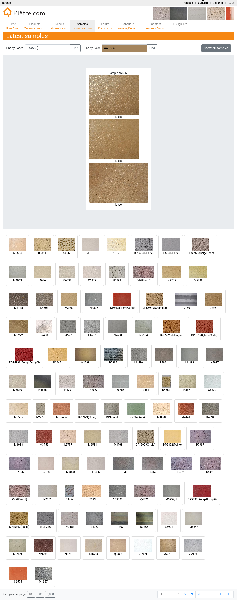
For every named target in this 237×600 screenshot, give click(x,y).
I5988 (46, 472)
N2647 (57, 362)
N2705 (172, 280)
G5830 (212, 389)
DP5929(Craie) (87, 417)
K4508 (44, 307)
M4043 (17, 280)
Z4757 (95, 526)
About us (127, 26)
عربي (231, 2)
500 (40, 594)
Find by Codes (14, 48)
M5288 (198, 280)
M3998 (85, 362)
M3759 (44, 444)
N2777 (40, 417)
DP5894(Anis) (136, 417)
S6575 (18, 581)
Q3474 (69, 499)
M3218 (91, 253)
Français (187, 2)
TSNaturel (112, 417)
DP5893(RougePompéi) (202, 499)
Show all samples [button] (216, 48)
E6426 (96, 472)
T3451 (145, 389)
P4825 (181, 472)
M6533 (92, 444)
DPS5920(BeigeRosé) (200, 253)
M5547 (193, 526)
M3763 (118, 444)
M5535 (18, 417)
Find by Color (92, 48)
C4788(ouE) (19, 499)
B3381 (42, 253)
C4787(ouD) (143, 280)
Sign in (178, 24)
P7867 (119, 526)
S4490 (210, 472)
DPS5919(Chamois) (154, 307)
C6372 (92, 280)
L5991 (164, 362)
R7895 (113, 362)
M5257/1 (171, 499)
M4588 (42, 389)
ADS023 (117, 499)
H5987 (215, 362)
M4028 (70, 472)
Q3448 (118, 554)
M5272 (18, 335)
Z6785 (120, 389)
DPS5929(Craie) (145, 444)
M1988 (18, 444)
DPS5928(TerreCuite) (204, 335)
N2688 (118, 335)
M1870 (161, 417)
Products (33, 26)
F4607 (92, 335)
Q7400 (44, 335)
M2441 (186, 417)
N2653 (93, 389)
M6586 (17, 389)
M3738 (18, 307)
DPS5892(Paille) (19, 526)
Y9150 (186, 307)
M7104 (143, 335)
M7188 (70, 526)
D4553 (166, 389)
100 (31, 594)
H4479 (67, 389)
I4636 (42, 280)
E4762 (152, 472)
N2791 (117, 253)
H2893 (117, 280)
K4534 (210, 417)
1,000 (50, 594)
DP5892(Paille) (172, 444)
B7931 (123, 472)
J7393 (92, 499)
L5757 (68, 444)
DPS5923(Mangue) (171, 335)
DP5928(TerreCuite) (122, 307)
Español (218, 2)
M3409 (69, 307)
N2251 (47, 499)
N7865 (144, 526)
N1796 (69, 554)
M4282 (189, 362)
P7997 (200, 444)
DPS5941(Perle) (144, 253)
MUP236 (45, 526)
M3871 (187, 389)
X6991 (169, 526)
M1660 (93, 554)
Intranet (6, 2)
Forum (105, 26)
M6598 (67, 280)
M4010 (168, 554)
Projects (59, 26)
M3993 (17, 554)
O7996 (19, 472)
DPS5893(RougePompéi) (24, 362)
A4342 (66, 253)
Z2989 (193, 554)
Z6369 (143, 554)
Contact (155, 26)
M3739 (43, 554)
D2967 (214, 307)
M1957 (43, 581)
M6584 (17, 253)
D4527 (68, 335)
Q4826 (144, 499)
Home (12, 26)
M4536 (138, 362)
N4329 (94, 307)
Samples (82, 26)
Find (75, 48)
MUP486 (61, 417)
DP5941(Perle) (171, 253)
